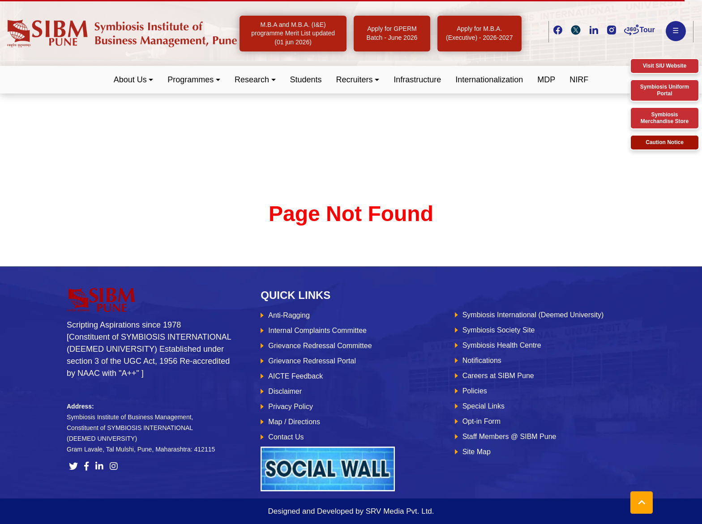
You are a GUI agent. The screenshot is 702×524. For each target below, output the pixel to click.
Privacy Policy (290, 406)
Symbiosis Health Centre (501, 345)
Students (306, 79)
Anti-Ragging (289, 315)
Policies (474, 391)
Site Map (476, 452)
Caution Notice (665, 142)
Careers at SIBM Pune (498, 375)
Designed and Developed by (351, 511)
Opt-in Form (481, 421)
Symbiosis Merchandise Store (665, 117)
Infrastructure (417, 79)
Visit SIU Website (665, 66)
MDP (546, 79)
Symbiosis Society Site (498, 330)
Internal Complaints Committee (317, 330)
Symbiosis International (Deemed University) (533, 315)
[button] (134, 79)
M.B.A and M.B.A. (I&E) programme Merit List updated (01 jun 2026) (293, 33)
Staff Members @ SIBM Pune (509, 436)
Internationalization (489, 79)
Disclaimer (285, 391)
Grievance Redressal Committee (320, 345)
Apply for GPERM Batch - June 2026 (392, 33)
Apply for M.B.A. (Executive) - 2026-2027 (479, 33)
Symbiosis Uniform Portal (664, 90)
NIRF (578, 79)
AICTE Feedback (295, 376)
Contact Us (286, 437)
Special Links (483, 406)
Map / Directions (294, 422)
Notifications (481, 360)
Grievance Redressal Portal (312, 361)
